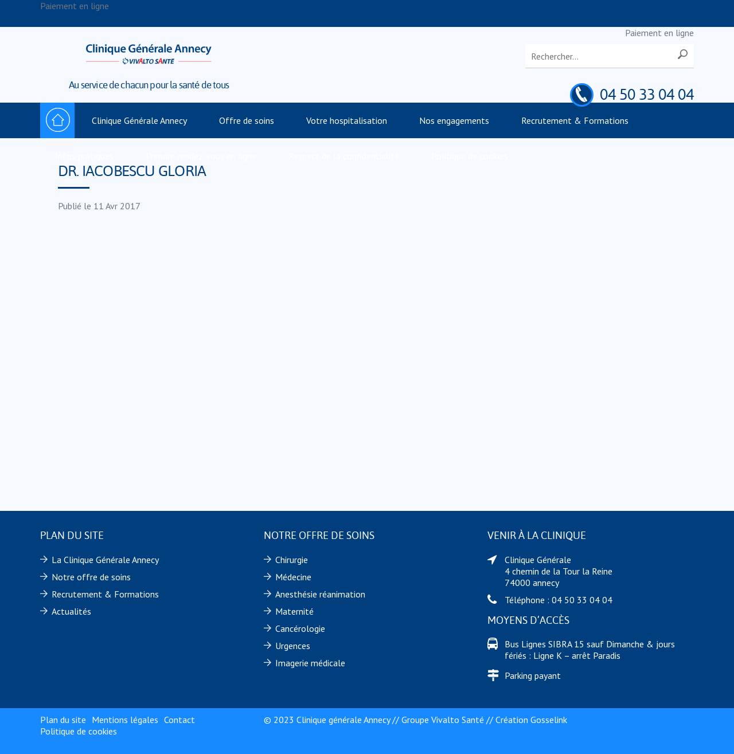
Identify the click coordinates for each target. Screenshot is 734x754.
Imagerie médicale (310, 663)
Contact (179, 719)
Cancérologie (300, 628)
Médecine (293, 577)
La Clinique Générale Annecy (105, 559)
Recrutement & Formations (574, 120)
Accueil (57, 120)
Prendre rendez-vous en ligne (201, 156)
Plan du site (63, 719)
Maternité (294, 611)
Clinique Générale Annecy (139, 120)
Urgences (292, 645)
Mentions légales (125, 719)
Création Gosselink (531, 719)
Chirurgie (291, 559)
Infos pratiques (84, 156)
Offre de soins (246, 120)
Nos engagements (454, 120)
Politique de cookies (469, 156)
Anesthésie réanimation (320, 594)
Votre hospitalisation (346, 120)
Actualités (71, 611)
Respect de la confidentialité (343, 156)
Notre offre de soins (91, 577)
